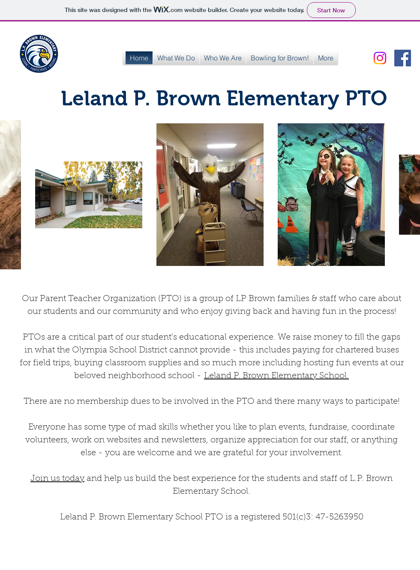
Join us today (57, 479)
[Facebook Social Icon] (402, 58)
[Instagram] (380, 58)
